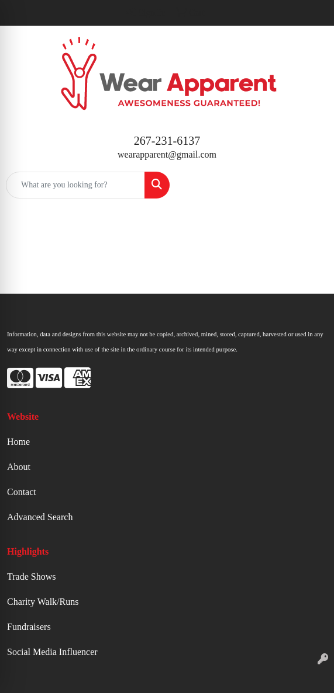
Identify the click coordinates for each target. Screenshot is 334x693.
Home (18, 442)
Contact (21, 492)
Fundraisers (29, 627)
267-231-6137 (167, 140)
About (18, 467)
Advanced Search (40, 517)
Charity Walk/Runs (42, 602)
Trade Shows (31, 576)
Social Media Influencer (52, 652)
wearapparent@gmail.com (167, 154)
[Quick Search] (75, 185)
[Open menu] (310, 185)
